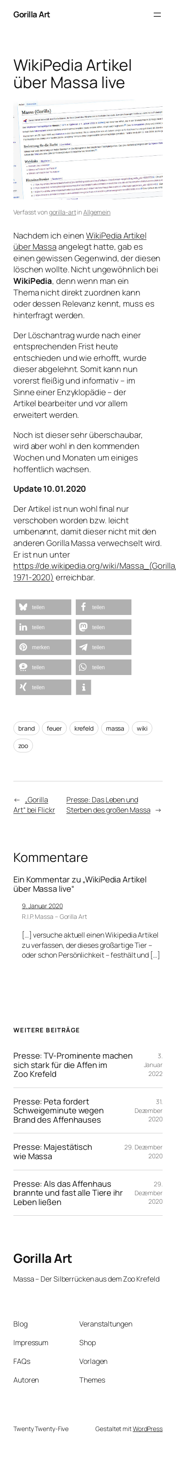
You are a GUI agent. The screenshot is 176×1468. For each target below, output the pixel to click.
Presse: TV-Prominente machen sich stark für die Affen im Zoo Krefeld (73, 1065)
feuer (54, 728)
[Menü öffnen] (157, 14)
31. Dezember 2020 (149, 1110)
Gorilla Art (31, 14)
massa (115, 728)
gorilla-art (62, 212)
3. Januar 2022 (153, 1064)
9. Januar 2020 (42, 906)
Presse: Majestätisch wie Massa (52, 1151)
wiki (142, 728)
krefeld (84, 728)
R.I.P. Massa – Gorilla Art (54, 916)
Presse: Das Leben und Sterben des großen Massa (108, 805)
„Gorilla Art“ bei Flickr (34, 805)
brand (26, 728)
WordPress (148, 1428)
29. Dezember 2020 (149, 1192)
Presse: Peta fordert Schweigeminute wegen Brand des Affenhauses (58, 1110)
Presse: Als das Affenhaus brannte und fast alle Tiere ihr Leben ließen (68, 1193)
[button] (43, 607)
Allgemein (97, 212)
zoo (23, 745)
